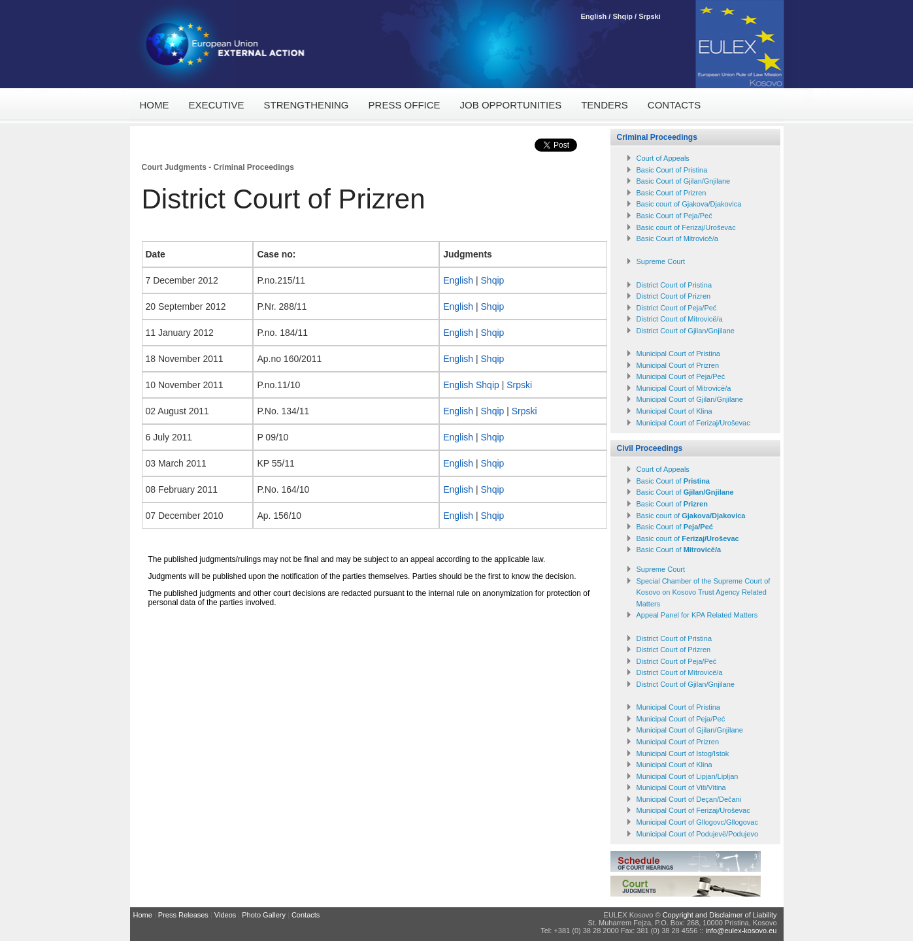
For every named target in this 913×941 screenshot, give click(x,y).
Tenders (604, 104)
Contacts (674, 104)
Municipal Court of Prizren (678, 365)
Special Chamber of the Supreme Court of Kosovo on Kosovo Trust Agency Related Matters (704, 592)
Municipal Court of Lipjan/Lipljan (688, 776)
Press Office (404, 104)
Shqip (622, 16)
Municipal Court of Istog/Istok (683, 753)
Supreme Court (661, 261)
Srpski (650, 16)
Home (154, 104)
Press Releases (183, 915)
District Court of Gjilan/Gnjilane (686, 331)
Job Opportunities (511, 104)
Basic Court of (673, 481)
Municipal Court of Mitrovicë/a (684, 388)
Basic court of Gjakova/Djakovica (689, 204)
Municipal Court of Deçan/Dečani (689, 799)
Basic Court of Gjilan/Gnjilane (684, 181)
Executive (216, 104)
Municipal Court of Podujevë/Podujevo (698, 834)
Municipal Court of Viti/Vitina (681, 787)
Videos (225, 915)
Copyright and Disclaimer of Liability (720, 915)
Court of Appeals (663, 158)
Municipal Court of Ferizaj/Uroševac (693, 423)
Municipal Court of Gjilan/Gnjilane (690, 399)
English (595, 16)
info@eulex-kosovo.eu (740, 930)
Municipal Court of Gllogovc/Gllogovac (697, 822)
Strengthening (306, 104)
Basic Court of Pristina (672, 170)
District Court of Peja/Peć (677, 308)
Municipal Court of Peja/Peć (681, 376)
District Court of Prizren (674, 296)
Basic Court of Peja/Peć (674, 216)
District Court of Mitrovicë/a (680, 319)
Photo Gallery (264, 915)
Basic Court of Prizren (671, 193)
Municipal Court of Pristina (678, 353)
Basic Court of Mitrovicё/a (677, 238)
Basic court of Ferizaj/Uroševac (686, 227)
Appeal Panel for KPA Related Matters (697, 615)
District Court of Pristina (674, 285)
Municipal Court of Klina (674, 411)
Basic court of (691, 516)
